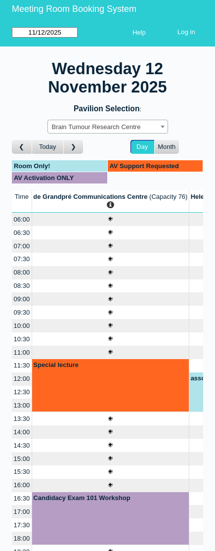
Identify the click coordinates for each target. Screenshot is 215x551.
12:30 (22, 392)
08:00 (22, 272)
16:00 (22, 485)
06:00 (22, 219)
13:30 (22, 418)
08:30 (22, 285)
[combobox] (107, 127)
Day (142, 146)
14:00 (22, 432)
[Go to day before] (22, 147)
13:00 (22, 405)
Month (166, 146)
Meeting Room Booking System (74, 9)
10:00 (22, 325)
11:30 (22, 365)
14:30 (22, 445)
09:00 (22, 299)
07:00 (22, 246)
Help (139, 32)
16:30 (22, 498)
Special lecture (56, 364)
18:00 (22, 538)
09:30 (22, 312)
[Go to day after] (74, 147)
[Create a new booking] (110, 219)
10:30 (22, 339)
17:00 (22, 511)
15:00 (22, 458)
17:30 (22, 525)
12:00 (22, 378)
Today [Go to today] (47, 146)
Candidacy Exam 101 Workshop (81, 498)
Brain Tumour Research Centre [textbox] (96, 127)
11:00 (22, 352)
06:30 (22, 232)
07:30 (22, 259)
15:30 (22, 471)
